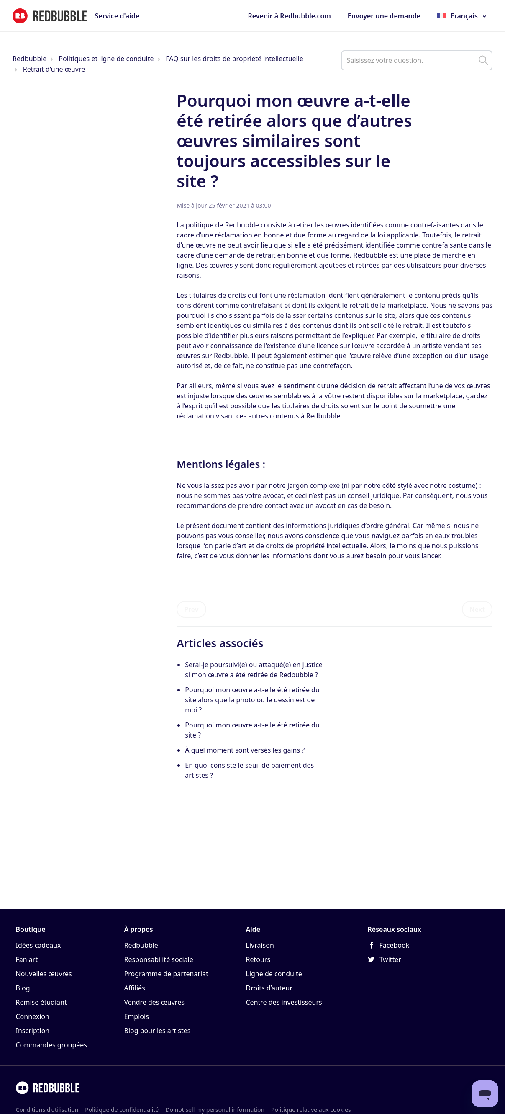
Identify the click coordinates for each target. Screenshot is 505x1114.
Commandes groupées (51, 1045)
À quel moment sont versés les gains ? (245, 750)
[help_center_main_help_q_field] (416, 60)
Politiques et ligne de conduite (106, 58)
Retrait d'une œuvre (54, 69)
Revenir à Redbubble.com (289, 16)
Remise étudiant (41, 1002)
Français (464, 16)
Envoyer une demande (384, 16)
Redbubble (29, 58)
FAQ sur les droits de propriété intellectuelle (234, 58)
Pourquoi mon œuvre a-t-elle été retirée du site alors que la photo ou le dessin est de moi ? (252, 699)
